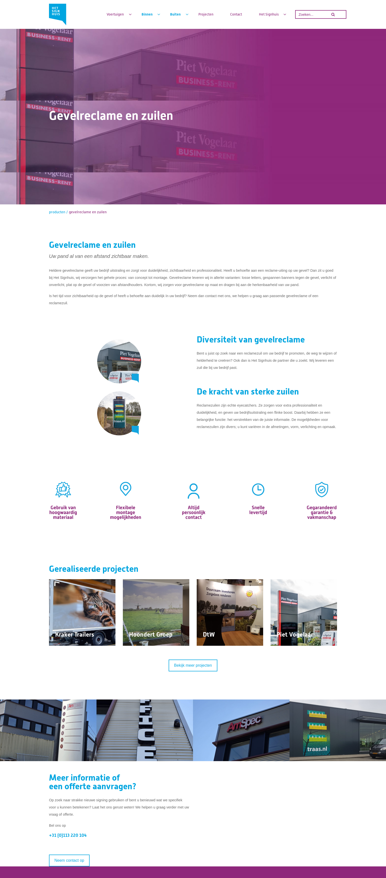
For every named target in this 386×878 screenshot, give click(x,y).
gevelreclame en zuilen (88, 212)
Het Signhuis (269, 14)
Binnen (147, 14)
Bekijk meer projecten (193, 665)
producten (57, 212)
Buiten (175, 14)
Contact (236, 14)
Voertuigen (116, 14)
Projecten (205, 14)
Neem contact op (69, 860)
